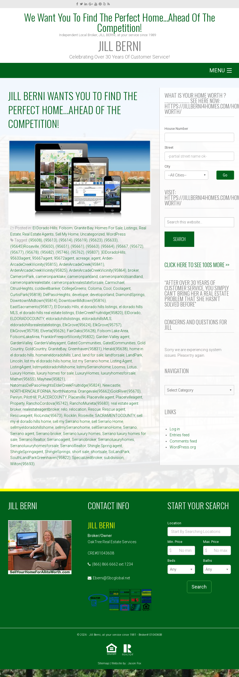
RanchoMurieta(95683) (89, 403)
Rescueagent (21, 415)
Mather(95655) (23, 379)
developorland (102, 294)
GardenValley (21, 343)
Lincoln (16, 361)
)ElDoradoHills (113, 252)
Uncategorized (92, 234)
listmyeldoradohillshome (54, 367)
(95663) (92, 246)
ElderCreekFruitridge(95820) (99, 313)
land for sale (92, 355)
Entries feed (179, 435)
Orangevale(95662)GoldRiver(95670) (109, 391)
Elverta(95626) (52, 331)
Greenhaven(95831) (85, 349)
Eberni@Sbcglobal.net (111, 578)
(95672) (136, 246)
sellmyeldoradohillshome (31, 427)
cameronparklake (51, 276)
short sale (80, 452)
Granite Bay (83, 228)
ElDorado (133, 313)
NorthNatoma (64, 391)
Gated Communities (84, 343)
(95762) (77, 252)
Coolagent (122, 288)
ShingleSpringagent (26, 452)
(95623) (96, 240)
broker (133, 270)
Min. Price (175, 542)
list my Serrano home (90, 361)
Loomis (118, 367)
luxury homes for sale (55, 373)
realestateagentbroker (41, 409)
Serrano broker (48, 433)
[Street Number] (199, 137)
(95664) (107, 246)
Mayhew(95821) (51, 379)
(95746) (62, 252)
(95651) (62, 246)
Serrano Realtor (32, 439)
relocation (77, 409)
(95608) (35, 240)
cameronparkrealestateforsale (77, 282)
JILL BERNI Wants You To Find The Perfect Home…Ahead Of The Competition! (72, 109)
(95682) (47, 252)
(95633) (111, 240)
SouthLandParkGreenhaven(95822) (40, 457)
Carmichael (114, 282)
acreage (83, 258)
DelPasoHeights (56, 294)
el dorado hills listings (99, 307)
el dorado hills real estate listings (46, 313)
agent (96, 258)
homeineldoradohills (53, 355)
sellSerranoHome (106, 427)
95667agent (42, 258)
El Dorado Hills (45, 228)
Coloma (95, 288)
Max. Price (211, 542)
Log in (175, 429)
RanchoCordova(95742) (47, 403)
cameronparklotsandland (121, 276)
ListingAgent (20, 367)
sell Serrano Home (107, 421)
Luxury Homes (22, 373)
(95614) (65, 240)
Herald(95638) (115, 349)
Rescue (94, 409)
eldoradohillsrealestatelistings (35, 325)
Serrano (130, 427)
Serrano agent (22, 433)
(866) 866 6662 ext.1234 (112, 564)
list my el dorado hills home (47, 361)
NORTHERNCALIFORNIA (30, 391)
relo (64, 409)
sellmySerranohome (72, 427)
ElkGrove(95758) (24, 331)
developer (80, 294)
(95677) (17, 252)
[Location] (199, 531)
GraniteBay (57, 349)
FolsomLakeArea (24, 337)
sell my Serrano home (71, 421)
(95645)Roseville (24, 246)
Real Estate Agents (38, 234)
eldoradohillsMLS (96, 319)
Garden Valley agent (112, 337)
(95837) (92, 252)
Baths (207, 561)
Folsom (66, 228)
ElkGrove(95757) (107, 325)
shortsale (99, 452)
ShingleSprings (57, 452)
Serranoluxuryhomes (116, 439)
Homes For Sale (108, 228)
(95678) (32, 252)
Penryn (16, 397)
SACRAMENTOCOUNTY (115, 415)
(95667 (122, 246)
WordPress (116, 234)
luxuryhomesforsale (118, 373)
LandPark (134, 355)
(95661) (77, 246)
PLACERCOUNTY (52, 397)
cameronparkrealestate (30, 282)
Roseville (85, 415)
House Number (176, 129)
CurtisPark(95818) (26, 294)
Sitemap (103, 663)
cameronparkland (82, 276)
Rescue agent (113, 409)
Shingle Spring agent (104, 446)
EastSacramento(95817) (31, 307)
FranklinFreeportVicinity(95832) (67, 337)
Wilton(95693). (22, 464)
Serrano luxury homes (82, 433)
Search (199, 587)
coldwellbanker (47, 288)
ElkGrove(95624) (77, 325)
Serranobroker (84, 439)
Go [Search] (225, 175)
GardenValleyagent (50, 343)
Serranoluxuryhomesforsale (34, 446)
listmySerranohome (94, 367)
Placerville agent (100, 397)
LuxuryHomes (87, 373)
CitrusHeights (21, 288)
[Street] (199, 156)
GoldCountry (35, 349)
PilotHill (30, 397)
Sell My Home (66, 234)
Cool (107, 288)
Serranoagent (58, 439)
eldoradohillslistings (63, 319)
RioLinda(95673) (48, 415)
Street (169, 147)
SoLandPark (118, 452)
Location (174, 523)
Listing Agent (121, 361)
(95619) (80, 240)
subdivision (114, 457)
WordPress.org (183, 447)
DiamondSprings (130, 294)
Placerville (76, 397)
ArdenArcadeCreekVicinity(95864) (97, 270)
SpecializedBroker (87, 457)
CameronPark (22, 276)
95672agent (64, 258)
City (167, 166)
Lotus (132, 367)
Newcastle (111, 385)
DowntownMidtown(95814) (33, 300)
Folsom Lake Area (112, 331)
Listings (130, 228)
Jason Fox (134, 663)
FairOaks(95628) (81, 331)
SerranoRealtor (73, 446)
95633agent (20, 258)
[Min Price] (181, 550)
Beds (171, 561)
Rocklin (70, 415)
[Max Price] (217, 550)
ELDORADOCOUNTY (27, 319)
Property (17, 403)
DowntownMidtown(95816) (82, 300)
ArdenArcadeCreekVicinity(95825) (38, 270)
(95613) (50, 240)
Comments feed (183, 441)
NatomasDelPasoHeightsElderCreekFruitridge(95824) (55, 385)
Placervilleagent (129, 397)
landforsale (114, 355)
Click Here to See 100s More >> (197, 265)
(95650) (47, 246)
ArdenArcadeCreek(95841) (81, 264)
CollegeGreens (74, 288)
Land (76, 355)
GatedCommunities (119, 343)
